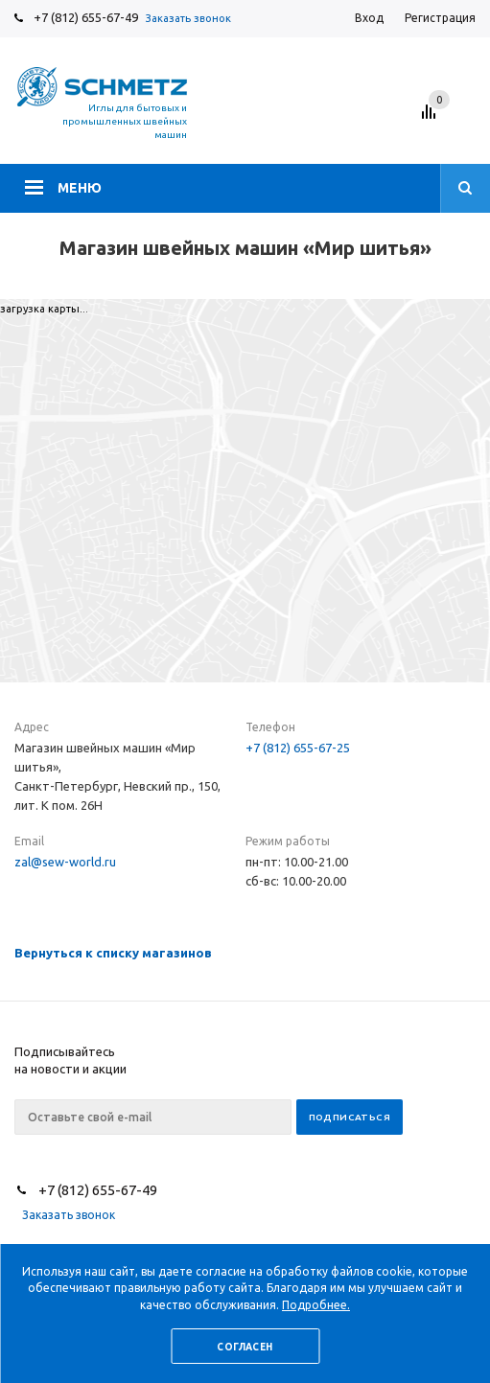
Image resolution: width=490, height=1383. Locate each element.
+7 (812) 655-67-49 (86, 17)
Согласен (244, 1347)
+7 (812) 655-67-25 (297, 747)
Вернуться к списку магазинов (113, 952)
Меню (80, 188)
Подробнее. (316, 1305)
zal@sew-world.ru (65, 861)
